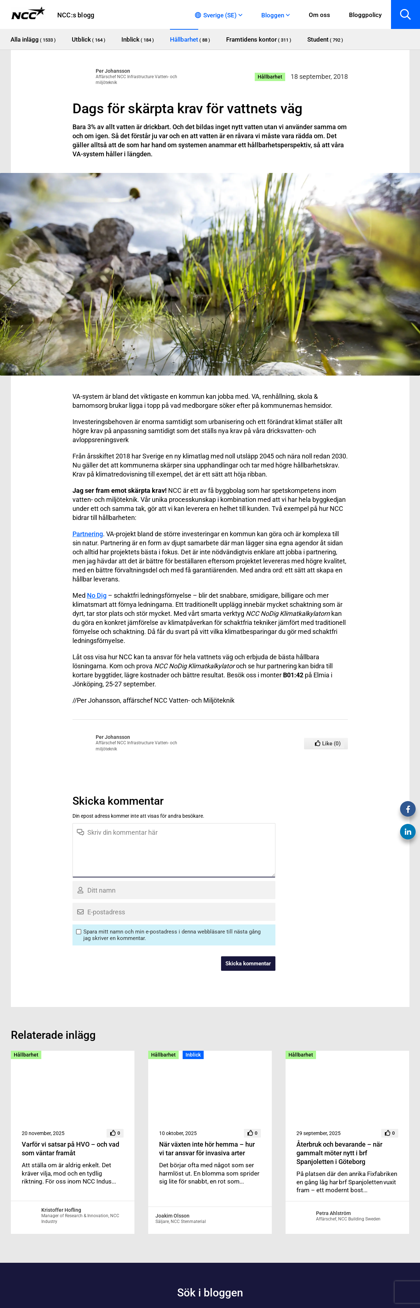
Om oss (319, 14)
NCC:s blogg (75, 15)
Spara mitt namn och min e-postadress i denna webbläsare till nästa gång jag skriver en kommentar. (172, 934)
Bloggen (272, 15)
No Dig (97, 595)
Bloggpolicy (365, 14)
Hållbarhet (270, 77)
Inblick (193, 1055)
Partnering (87, 534)
